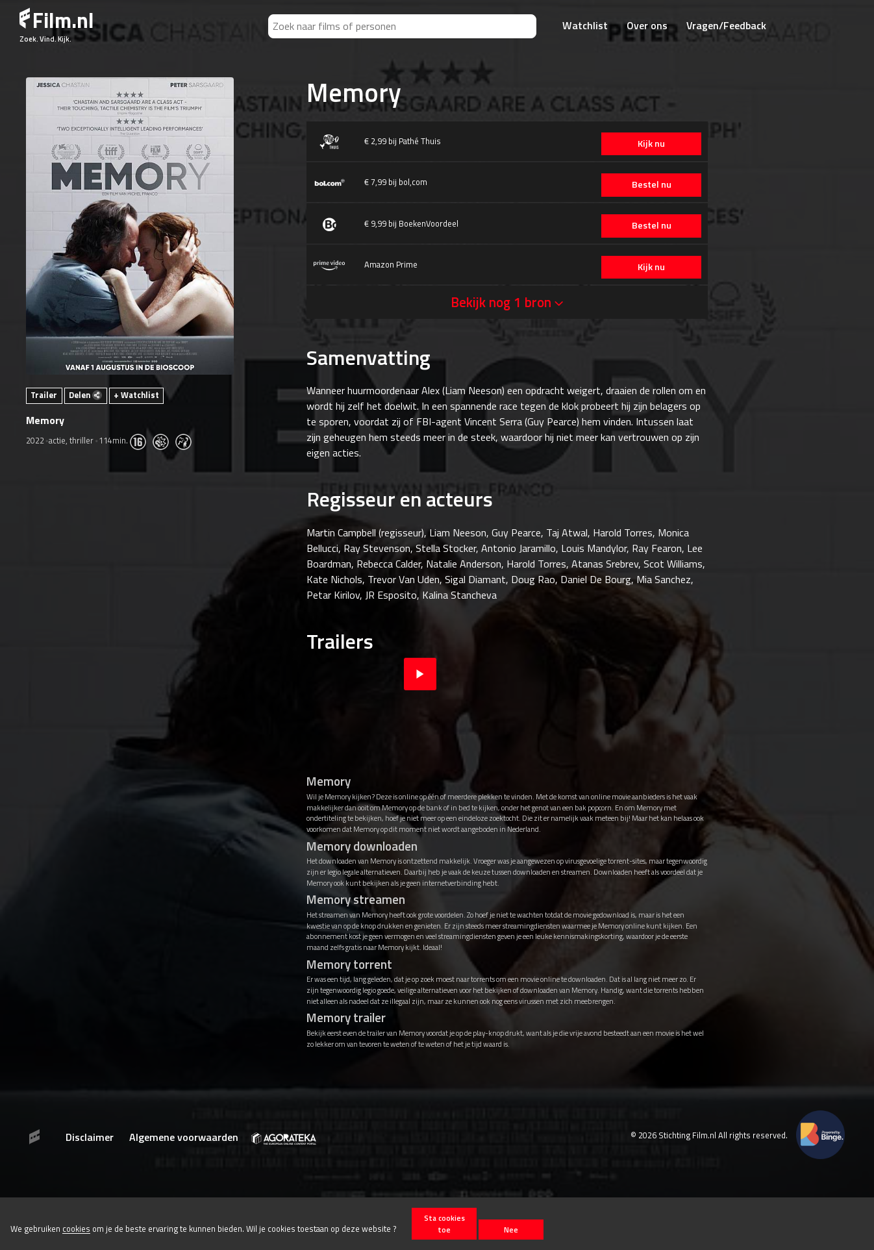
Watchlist (585, 25)
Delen (85, 394)
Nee (511, 1229)
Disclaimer (90, 1137)
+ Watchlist (136, 394)
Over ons (647, 25)
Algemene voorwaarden (183, 1137)
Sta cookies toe (444, 1223)
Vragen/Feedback (726, 25)
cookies (76, 1229)
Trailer (44, 394)
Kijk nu (646, 143)
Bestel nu (646, 184)
